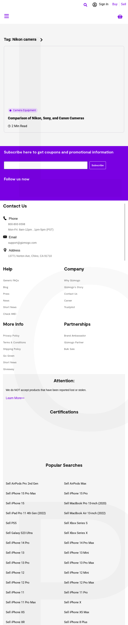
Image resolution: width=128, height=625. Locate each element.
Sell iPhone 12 (15, 572)
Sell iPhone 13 (15, 552)
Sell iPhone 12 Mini (76, 572)
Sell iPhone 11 (15, 592)
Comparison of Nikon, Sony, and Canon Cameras (46, 118)
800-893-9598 (16, 224)
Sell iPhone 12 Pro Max (79, 582)
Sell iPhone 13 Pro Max (79, 563)
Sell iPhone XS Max (76, 612)
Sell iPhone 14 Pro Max (79, 543)
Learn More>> (15, 398)
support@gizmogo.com (22, 242)
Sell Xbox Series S (76, 523)
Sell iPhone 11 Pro (76, 592)
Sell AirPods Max (75, 483)
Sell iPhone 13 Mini (76, 552)
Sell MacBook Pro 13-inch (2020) (85, 503)
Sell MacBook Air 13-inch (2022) (85, 513)
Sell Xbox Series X (76, 533)
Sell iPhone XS (15, 612)
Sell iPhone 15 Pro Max (21, 493)
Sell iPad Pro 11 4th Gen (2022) (26, 513)
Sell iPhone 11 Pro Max (21, 602)
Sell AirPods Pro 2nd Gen (22, 483)
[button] (85, 5)
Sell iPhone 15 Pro (76, 493)
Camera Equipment (24, 110)
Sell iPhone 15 (15, 503)
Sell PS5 (11, 523)
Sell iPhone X (72, 602)
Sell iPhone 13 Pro (17, 563)
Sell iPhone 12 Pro (17, 582)
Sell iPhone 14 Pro (17, 543)
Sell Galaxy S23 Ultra (19, 533)
